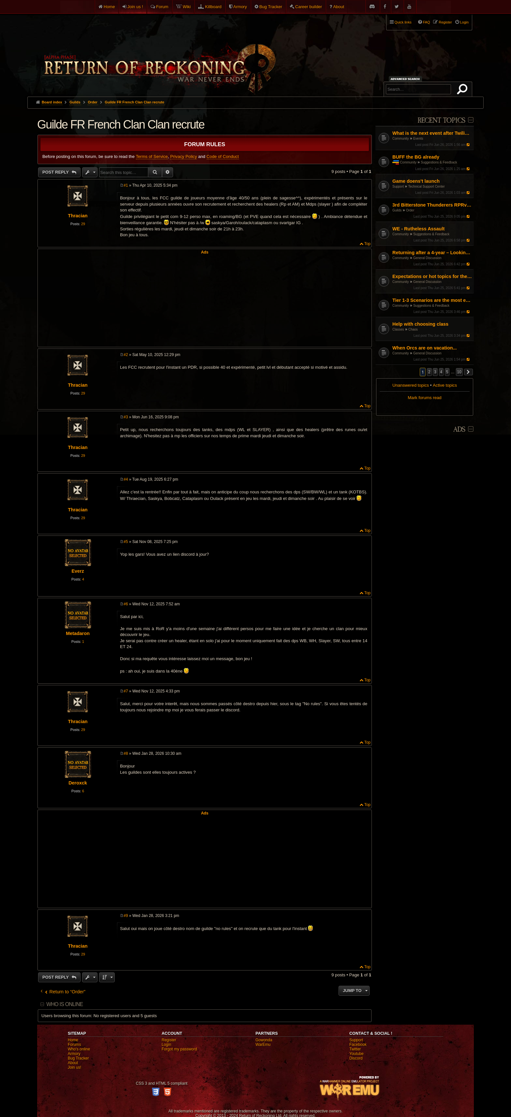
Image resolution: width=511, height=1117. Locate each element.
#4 (126, 479)
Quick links (403, 22)
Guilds (397, 210)
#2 (126, 354)
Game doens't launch (416, 181)
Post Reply (56, 172)
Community (400, 138)
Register (169, 1040)
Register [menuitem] (445, 22)
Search (463, 90)
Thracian (78, 215)
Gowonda (264, 1040)
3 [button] (435, 372)
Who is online (64, 1004)
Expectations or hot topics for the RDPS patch (432, 276)
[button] (468, 372)
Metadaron (78, 633)
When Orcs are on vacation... (424, 347)
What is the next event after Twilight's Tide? (432, 133)
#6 (126, 604)
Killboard (213, 6)
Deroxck (77, 782)
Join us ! (135, 6)
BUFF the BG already (415, 157)
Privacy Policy (183, 156)
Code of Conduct (223, 156)
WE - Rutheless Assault (418, 228)
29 (83, 224)
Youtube (356, 1053)
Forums (74, 1044)
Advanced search (406, 79)
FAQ (426, 22)
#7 (126, 691)
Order (410, 210)
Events (418, 138)
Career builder (308, 6)
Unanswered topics (410, 385)
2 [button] (429, 372)
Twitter (355, 1049)
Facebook (358, 1044)
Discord (356, 1058)
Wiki (187, 6)
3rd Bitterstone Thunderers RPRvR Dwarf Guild (432, 205)
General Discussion (427, 258)
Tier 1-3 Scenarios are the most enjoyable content (432, 300)
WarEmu (263, 1044)
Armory (240, 6)
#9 (126, 915)
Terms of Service (152, 156)
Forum (162, 6)
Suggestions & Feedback (439, 162)
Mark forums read (424, 397)
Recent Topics (441, 120)
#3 (126, 417)
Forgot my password (179, 1049)
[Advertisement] (205, 300)
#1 (126, 185)
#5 (126, 541)
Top (367, 243)
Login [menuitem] (464, 22)
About (338, 6)
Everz (77, 571)
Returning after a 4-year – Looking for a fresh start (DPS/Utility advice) (432, 252)
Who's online (79, 1049)
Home (109, 6)
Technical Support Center (426, 186)
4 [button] (441, 372)
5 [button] (447, 372)
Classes (398, 329)
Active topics (445, 385)
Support (398, 186)
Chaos (413, 329)
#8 (126, 753)
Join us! (74, 1067)
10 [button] (459, 372)
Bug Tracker (270, 6)
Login (166, 1044)
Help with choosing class (420, 324)
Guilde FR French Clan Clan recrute (134, 102)
